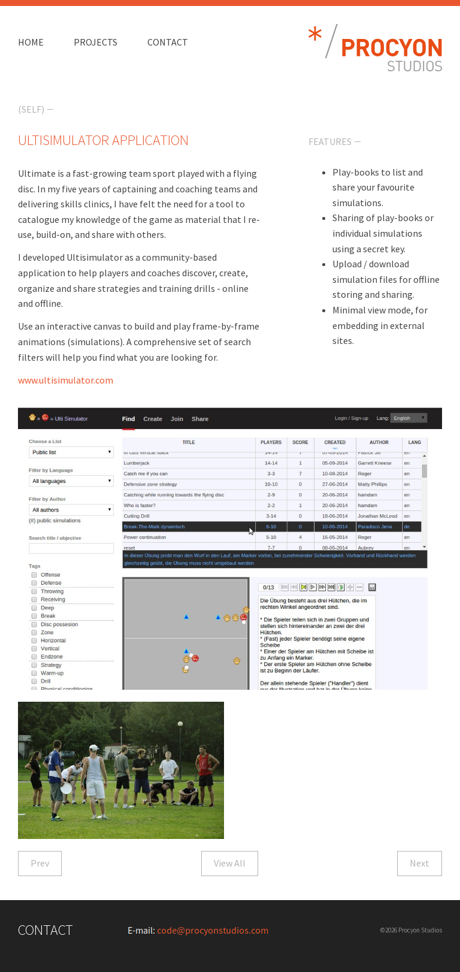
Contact (167, 42)
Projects (95, 42)
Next (419, 863)
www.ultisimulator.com (65, 380)
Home (31, 42)
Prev (40, 863)
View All (230, 863)
